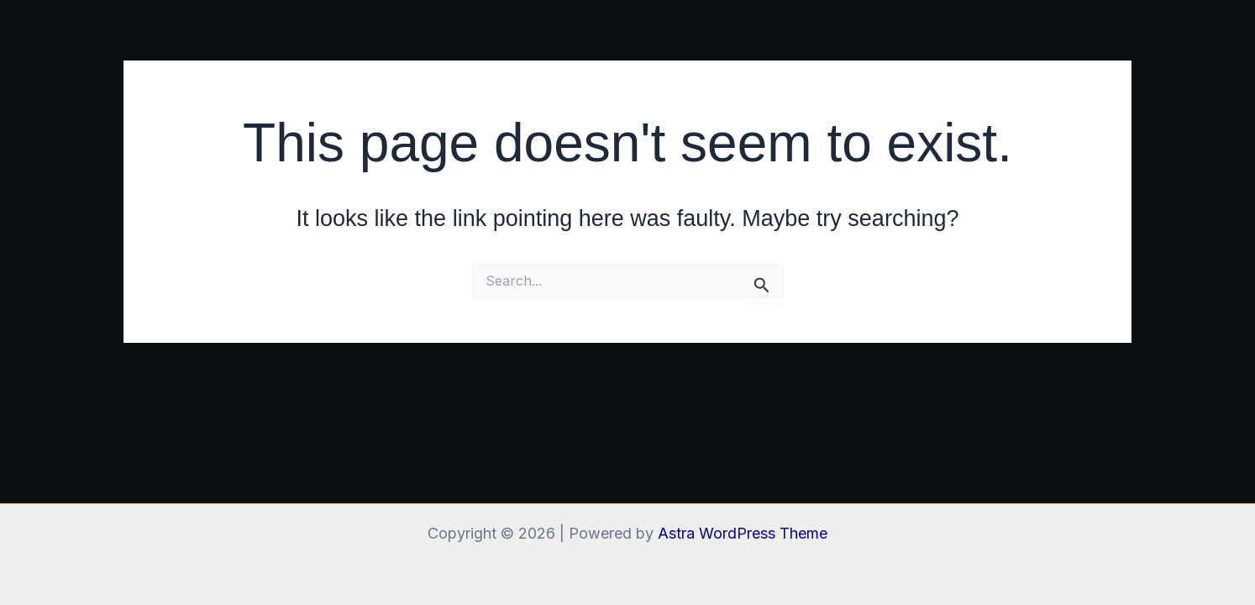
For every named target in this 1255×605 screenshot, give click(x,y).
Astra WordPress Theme (742, 533)
